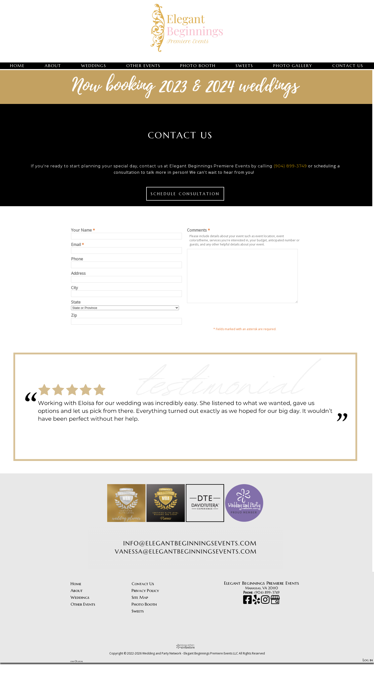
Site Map (140, 607)
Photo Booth (198, 65)
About (53, 65)
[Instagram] (265, 612)
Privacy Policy (145, 600)
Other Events (143, 65)
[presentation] (224, 325)
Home (17, 65)
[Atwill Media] (187, 657)
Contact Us (347, 65)
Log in (368, 670)
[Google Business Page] (275, 612)
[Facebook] (248, 612)
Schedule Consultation (185, 193)
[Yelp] (257, 612)
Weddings (93, 65)
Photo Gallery (292, 65)
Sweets (244, 65)
